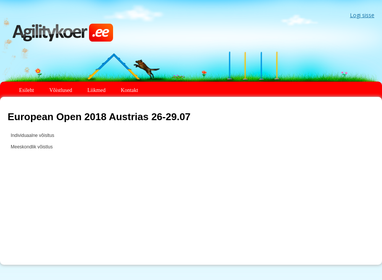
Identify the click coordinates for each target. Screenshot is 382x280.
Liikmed (96, 90)
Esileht (26, 90)
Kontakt (129, 90)
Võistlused (60, 90)
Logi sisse (362, 15)
